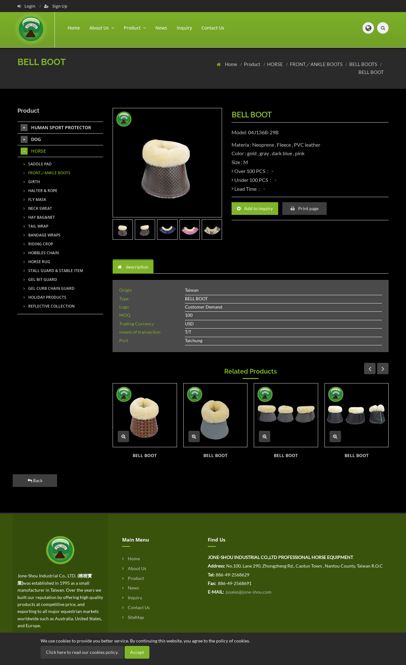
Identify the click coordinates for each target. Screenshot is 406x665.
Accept (137, 652)
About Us (134, 568)
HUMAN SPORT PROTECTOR (56, 127)
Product (252, 64)
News (161, 28)
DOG (31, 139)
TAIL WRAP (35, 226)
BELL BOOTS (363, 64)
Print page (304, 208)
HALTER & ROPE (40, 190)
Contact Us (212, 28)
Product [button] (135, 28)
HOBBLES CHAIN (41, 253)
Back (35, 480)
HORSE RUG (36, 261)
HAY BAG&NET (39, 217)
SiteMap (133, 617)
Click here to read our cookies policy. (82, 652)
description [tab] (133, 266)
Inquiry (184, 28)
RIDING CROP (38, 244)
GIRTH (31, 181)
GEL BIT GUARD (40, 279)
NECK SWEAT (37, 208)
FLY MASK (34, 199)
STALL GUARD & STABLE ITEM (53, 270)
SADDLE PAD (37, 164)
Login (26, 6)
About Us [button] (101, 28)
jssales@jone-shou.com (248, 592)
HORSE (275, 64)
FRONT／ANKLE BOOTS (317, 64)
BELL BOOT (371, 72)
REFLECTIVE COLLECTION (49, 306)
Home (74, 28)
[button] (368, 28)
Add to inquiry (255, 208)
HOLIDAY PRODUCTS (44, 297)
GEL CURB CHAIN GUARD (49, 288)
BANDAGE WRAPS (42, 235)
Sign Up (55, 6)
